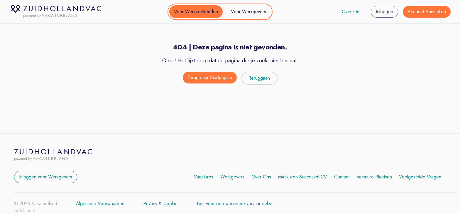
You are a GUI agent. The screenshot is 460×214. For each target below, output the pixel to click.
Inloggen (384, 11)
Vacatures (203, 176)
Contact (341, 176)
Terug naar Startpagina (209, 77)
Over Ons (351, 11)
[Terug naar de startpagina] (210, 78)
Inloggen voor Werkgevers (45, 176)
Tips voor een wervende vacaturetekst (234, 203)
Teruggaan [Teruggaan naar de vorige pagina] (259, 78)
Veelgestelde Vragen (420, 176)
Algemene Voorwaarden (100, 203)
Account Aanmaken (426, 11)
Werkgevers (232, 176)
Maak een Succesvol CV (302, 176)
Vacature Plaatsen (374, 176)
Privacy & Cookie (160, 203)
